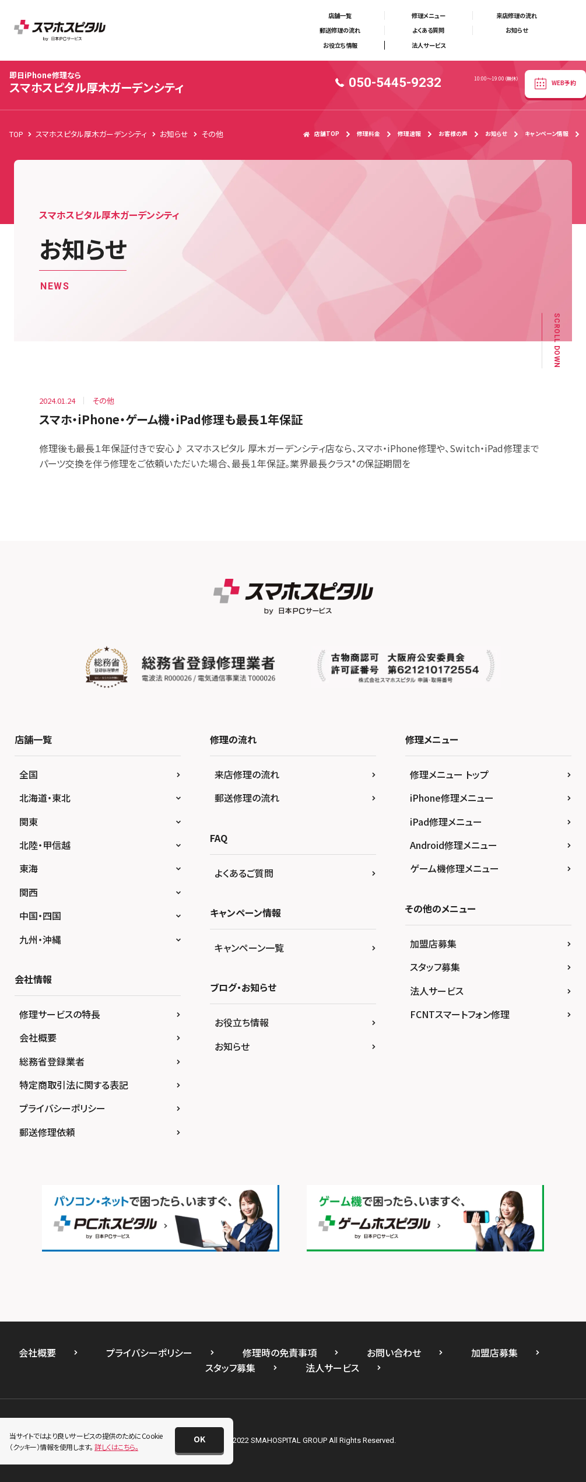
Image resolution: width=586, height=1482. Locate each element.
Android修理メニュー (453, 844)
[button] (199, 1440)
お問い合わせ (394, 1352)
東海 (28, 868)
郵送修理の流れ (340, 30)
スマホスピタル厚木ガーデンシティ (96, 83)
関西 (28, 892)
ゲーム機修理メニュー (454, 868)
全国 (28, 774)
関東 (28, 821)
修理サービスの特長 (59, 1014)
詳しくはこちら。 (116, 1447)
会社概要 (38, 1037)
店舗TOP (321, 134)
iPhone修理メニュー (452, 797)
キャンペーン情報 (547, 134)
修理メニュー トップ (449, 774)
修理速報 (409, 134)
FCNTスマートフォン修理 (460, 1014)
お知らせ (517, 30)
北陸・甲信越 (45, 844)
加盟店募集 (433, 943)
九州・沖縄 (40, 939)
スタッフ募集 (435, 966)
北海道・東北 (45, 797)
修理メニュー (428, 15)
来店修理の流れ (516, 15)
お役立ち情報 (340, 45)
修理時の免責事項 (280, 1352)
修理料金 (368, 134)
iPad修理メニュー (446, 821)
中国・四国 (40, 915)
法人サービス (428, 45)
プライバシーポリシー (62, 1108)
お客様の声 (453, 134)
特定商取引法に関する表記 (73, 1084)
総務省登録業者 (52, 1061)
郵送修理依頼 (47, 1132)
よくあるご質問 (244, 872)
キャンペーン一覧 (249, 947)
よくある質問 (428, 30)
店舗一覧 (340, 15)
